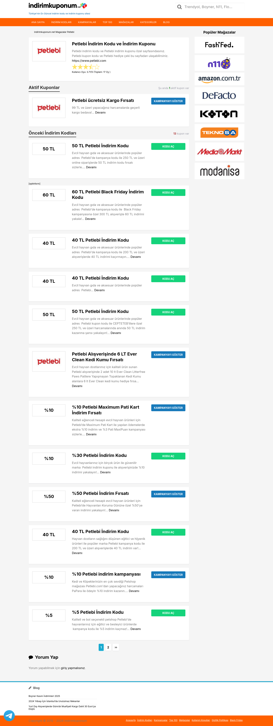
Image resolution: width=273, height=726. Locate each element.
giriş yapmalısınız (73, 668)
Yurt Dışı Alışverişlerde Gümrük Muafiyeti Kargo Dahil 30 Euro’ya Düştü (62, 707)
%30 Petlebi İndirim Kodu (99, 455)
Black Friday (236, 720)
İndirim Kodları (144, 720)
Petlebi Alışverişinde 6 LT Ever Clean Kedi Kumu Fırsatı (104, 356)
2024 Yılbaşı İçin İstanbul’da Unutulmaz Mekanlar (54, 701)
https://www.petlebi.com (89, 60)
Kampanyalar (87, 22)
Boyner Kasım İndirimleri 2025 (44, 696)
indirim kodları (61, 22)
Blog (166, 22)
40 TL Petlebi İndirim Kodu (100, 240)
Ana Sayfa (38, 22)
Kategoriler (148, 22)
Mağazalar (126, 22)
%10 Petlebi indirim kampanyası (106, 574)
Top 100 (107, 22)
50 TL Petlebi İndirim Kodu (100, 145)
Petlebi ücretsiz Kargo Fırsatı (103, 100)
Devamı (100, 112)
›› (116, 647)
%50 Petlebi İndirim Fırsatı (100, 493)
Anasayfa (131, 720)
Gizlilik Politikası (220, 720)
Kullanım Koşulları (201, 720)
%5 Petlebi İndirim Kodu (98, 612)
